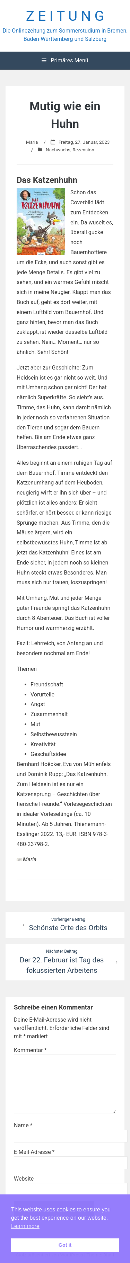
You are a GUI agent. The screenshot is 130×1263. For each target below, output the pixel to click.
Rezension (83, 149)
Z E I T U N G (65, 16)
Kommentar (30, 1050)
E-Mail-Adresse (34, 1152)
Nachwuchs (58, 149)
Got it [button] (65, 1245)
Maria (32, 142)
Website (24, 1178)
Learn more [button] (25, 1226)
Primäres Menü (65, 60)
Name (23, 1125)
